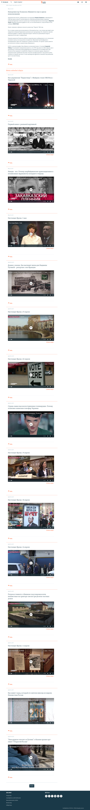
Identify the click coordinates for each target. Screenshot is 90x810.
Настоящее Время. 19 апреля (16, 457)
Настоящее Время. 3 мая (15, 223)
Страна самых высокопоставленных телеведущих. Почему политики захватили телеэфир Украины (35, 413)
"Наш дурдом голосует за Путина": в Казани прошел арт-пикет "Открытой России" (30, 746)
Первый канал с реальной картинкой (19, 129)
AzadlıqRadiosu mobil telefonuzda (13, 797)
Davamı (32, 785)
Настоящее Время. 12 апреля (16, 552)
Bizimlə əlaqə (9, 802)
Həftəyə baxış (9, 805)
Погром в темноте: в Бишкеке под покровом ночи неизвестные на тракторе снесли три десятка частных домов (38, 603)
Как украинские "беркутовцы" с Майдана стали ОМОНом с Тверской (27, 85)
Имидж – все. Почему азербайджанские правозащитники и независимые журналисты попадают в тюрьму (37, 178)
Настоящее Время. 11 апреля (16, 650)
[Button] (10, 64)
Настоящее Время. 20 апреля (16, 364)
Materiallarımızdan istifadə (12, 800)
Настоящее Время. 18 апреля (16, 505)
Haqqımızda (8, 795)
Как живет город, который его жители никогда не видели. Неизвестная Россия (30, 700)
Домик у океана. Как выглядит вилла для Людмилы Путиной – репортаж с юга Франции (32, 272)
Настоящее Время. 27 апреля (16, 316)
